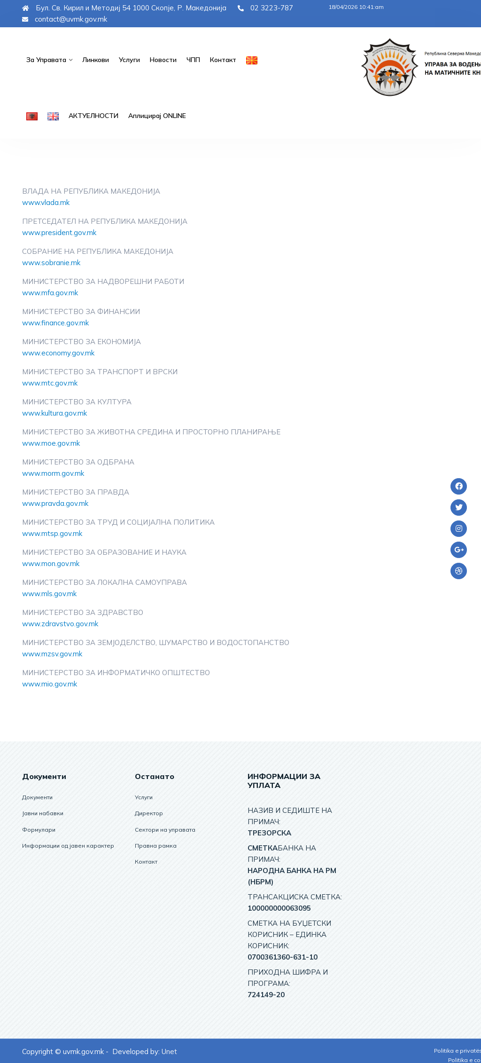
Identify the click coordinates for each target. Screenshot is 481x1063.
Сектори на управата (165, 828)
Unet (169, 1050)
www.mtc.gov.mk (50, 382)
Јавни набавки (42, 812)
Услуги (127, 59)
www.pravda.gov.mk (55, 502)
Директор (149, 812)
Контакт (220, 59)
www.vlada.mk (46, 201)
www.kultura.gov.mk (54, 412)
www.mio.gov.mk (49, 682)
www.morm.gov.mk (53, 472)
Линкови (94, 59)
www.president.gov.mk (59, 231)
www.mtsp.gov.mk (52, 532)
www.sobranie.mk (51, 261)
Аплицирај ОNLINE (154, 114)
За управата (45, 59)
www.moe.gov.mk (51, 442)
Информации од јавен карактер (68, 844)
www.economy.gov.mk (58, 351)
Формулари (38, 828)
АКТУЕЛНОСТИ (92, 114)
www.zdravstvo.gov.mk (60, 622)
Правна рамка (156, 844)
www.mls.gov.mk (49, 592)
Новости (161, 59)
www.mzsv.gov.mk (52, 652)
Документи (37, 796)
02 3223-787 (265, 7)
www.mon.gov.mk (50, 562)
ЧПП (191, 59)
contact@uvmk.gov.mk (64, 19)
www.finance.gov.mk (55, 321)
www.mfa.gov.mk (50, 291)
